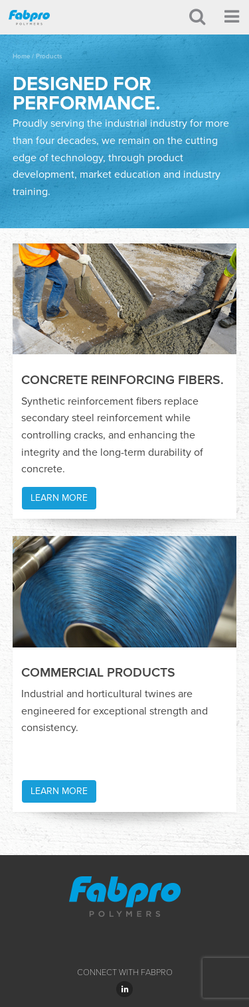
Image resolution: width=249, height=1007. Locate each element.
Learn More (59, 498)
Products (49, 56)
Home (21, 56)
